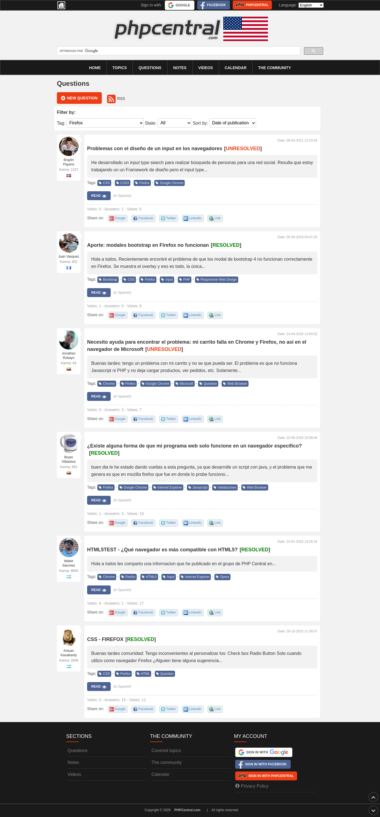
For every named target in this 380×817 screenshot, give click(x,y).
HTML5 (149, 577)
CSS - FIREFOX (105, 639)
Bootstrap (108, 279)
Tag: (61, 122)
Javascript (197, 487)
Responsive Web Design (216, 279)
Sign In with (267, 752)
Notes (179, 68)
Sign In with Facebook (266, 764)
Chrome (107, 384)
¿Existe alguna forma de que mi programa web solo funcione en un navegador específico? (194, 446)
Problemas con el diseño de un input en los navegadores (154, 148)
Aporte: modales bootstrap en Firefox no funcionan (148, 245)
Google (183, 5)
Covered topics (166, 750)
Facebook (216, 5)
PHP (184, 279)
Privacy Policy (251, 785)
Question (208, 384)
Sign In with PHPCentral (271, 776)
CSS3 (122, 183)
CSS (104, 183)
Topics (119, 68)
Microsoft (184, 384)
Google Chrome (169, 183)
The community (274, 68)
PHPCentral (257, 5)
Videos (205, 68)
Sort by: (200, 122)
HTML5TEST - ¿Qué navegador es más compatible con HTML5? (162, 549)
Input (167, 279)
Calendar (160, 774)
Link (217, 218)
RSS (116, 98)
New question (79, 98)
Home (95, 68)
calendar (236, 68)
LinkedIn (195, 218)
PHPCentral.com (187, 810)
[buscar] (178, 51)
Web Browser (235, 384)
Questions (149, 68)
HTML (143, 674)
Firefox (142, 183)
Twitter (171, 218)
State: (150, 122)
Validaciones (225, 487)
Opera (222, 577)
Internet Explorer (167, 487)
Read (99, 196)
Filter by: (66, 112)
